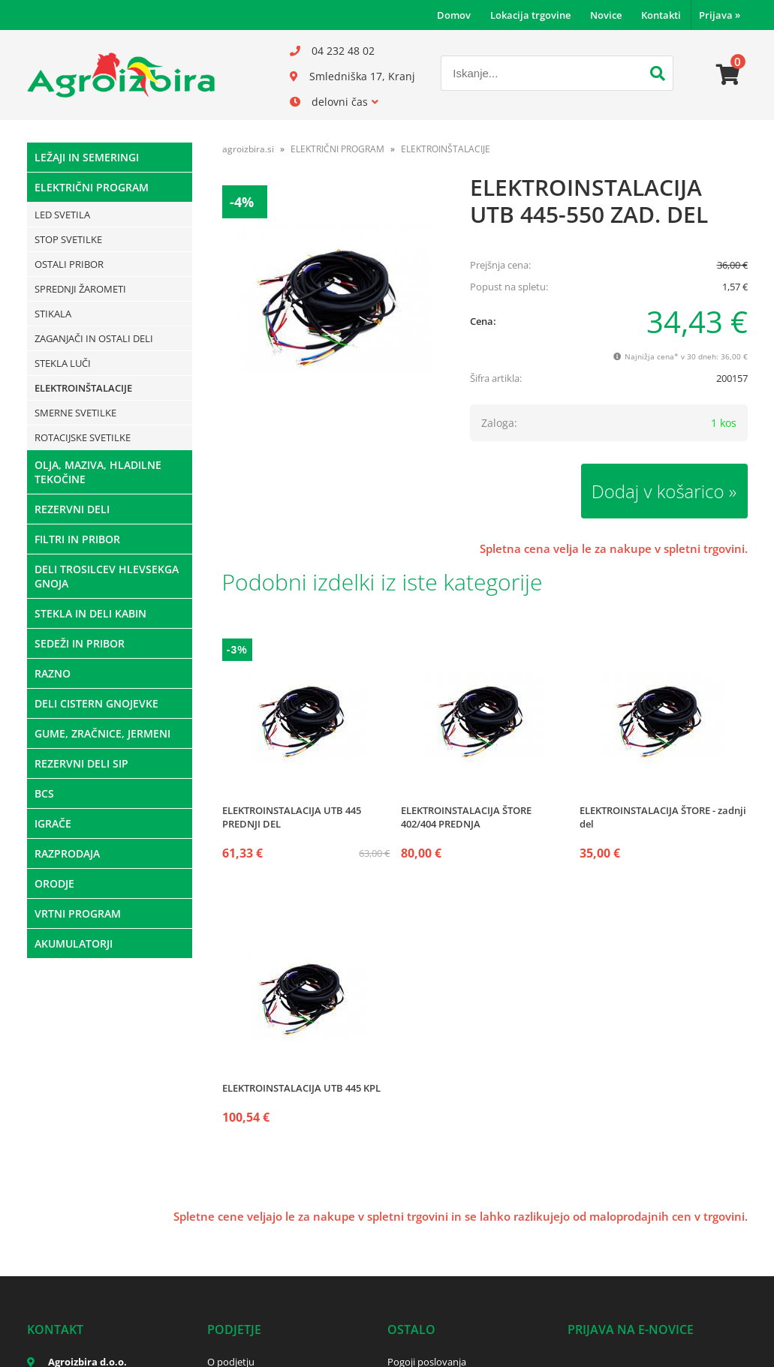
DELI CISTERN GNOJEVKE (96, 703)
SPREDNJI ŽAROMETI (80, 289)
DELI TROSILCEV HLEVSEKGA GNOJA (107, 576)
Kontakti (661, 15)
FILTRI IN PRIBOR (77, 539)
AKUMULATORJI (74, 943)
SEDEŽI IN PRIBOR (80, 643)
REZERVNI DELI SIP (81, 763)
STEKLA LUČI (63, 363)
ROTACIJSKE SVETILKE (83, 437)
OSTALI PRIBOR (69, 264)
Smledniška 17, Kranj (362, 76)
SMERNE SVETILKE (75, 412)
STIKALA (53, 313)
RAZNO (53, 673)
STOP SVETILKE (68, 239)
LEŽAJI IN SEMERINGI (87, 157)
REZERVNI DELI (72, 509)
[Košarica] (728, 75)
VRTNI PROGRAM (78, 913)
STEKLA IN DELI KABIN (90, 613)
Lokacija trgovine (530, 15)
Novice (606, 15)
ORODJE (54, 883)
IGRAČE (53, 823)
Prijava (719, 15)
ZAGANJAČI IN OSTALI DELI (94, 338)
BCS (44, 793)
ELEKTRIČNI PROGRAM (92, 187)
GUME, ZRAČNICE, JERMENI (102, 733)
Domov (454, 15)
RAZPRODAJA (67, 853)
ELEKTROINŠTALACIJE (83, 388)
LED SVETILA (62, 214)
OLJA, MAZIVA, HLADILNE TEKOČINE (98, 472)
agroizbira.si (248, 149)
